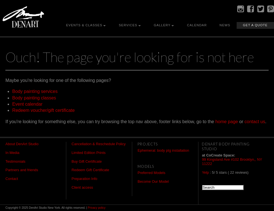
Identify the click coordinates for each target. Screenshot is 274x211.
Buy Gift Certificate (87, 161)
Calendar (197, 25)
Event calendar (27, 104)
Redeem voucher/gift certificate (43, 110)
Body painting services (34, 91)
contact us (255, 121)
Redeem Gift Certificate (90, 170)
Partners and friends (21, 170)
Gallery (162, 25)
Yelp (205, 172)
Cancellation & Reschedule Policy (99, 144)
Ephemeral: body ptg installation (163, 150)
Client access (82, 187)
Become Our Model (153, 181)
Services (128, 25)
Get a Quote (255, 25)
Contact (11, 179)
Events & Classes (84, 25)
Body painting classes (34, 97)
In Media (12, 153)
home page (226, 121)
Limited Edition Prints (89, 153)
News (224, 25)
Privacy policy (97, 207)
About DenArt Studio (21, 144)
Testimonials (15, 161)
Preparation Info (84, 179)
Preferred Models (151, 173)
